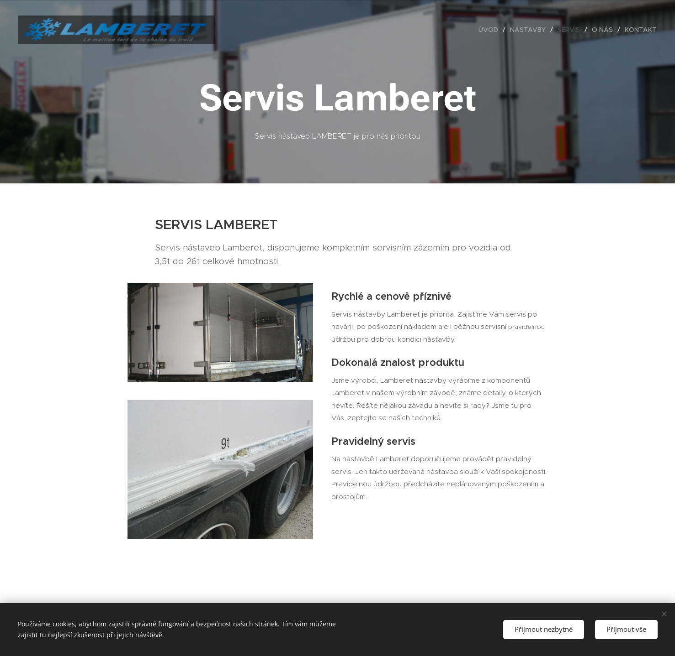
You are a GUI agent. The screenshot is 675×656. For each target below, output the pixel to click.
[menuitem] (490, 29)
